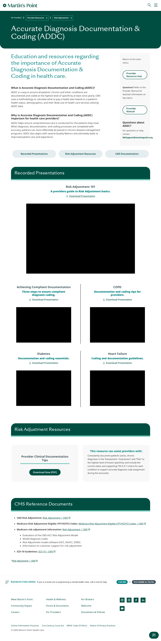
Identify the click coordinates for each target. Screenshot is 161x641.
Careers (15, 612)
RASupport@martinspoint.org (138, 137)
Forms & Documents (57, 605)
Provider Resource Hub (134, 75)
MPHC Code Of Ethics (77, 625)
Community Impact (21, 605)
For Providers (16, 17)
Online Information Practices (25, 625)
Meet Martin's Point (22, 599)
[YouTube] (122, 608)
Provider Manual (131, 110)
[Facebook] (136, 600)
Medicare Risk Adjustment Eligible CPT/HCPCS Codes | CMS (111, 523)
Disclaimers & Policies (93, 612)
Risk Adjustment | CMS (55, 517)
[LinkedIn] (143, 600)
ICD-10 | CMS (45, 551)
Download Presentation (82, 196)
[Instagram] (129, 600)
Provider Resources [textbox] (35, 18)
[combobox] (37, 18)
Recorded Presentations (34, 153)
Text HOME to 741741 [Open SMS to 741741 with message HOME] (144, 582)
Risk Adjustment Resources (80, 153)
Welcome (86, 605)
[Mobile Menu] (156, 5)
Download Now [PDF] (45, 472)
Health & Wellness (56, 599)
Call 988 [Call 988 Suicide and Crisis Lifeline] (122, 582)
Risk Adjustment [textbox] (61, 18)
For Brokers (87, 599)
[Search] (149, 5)
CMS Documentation (127, 153)
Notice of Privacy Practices (102, 625)
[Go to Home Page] (20, 5)
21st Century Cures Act (53, 625)
